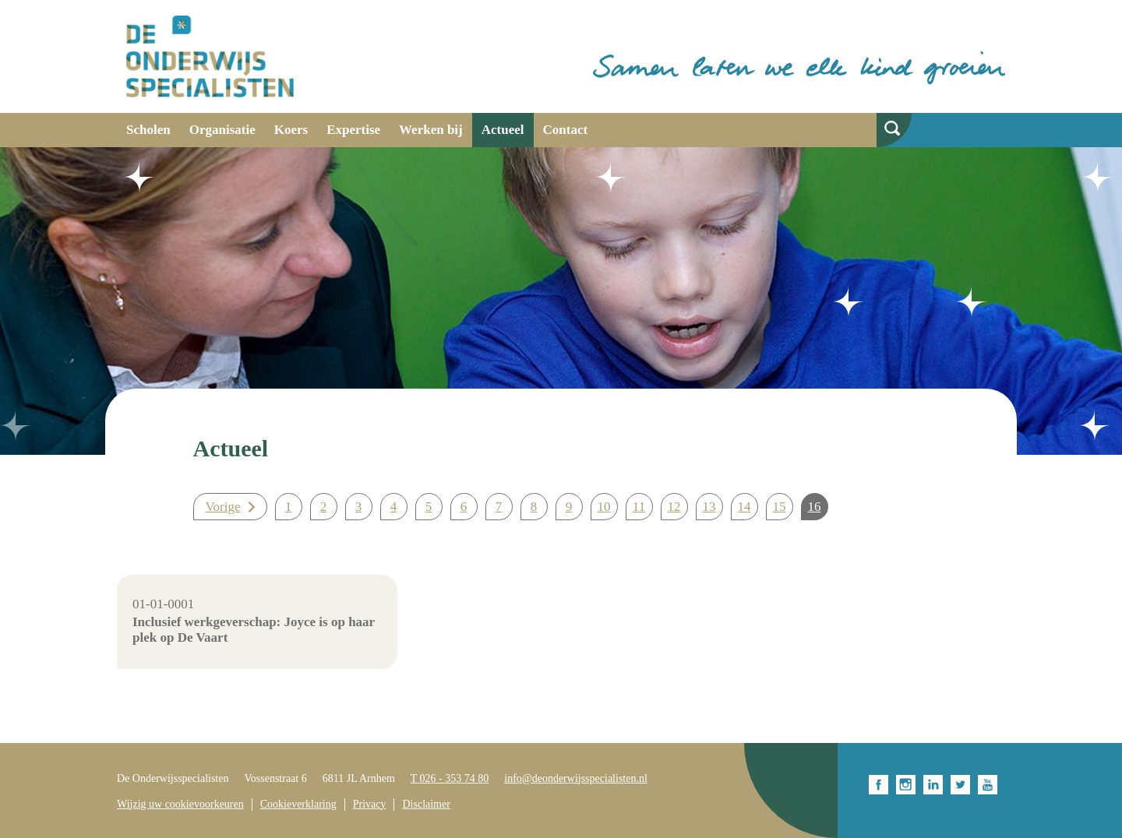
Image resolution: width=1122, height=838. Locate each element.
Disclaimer (426, 804)
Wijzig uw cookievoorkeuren (180, 804)
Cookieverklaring (298, 804)
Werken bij (431, 129)
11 (639, 506)
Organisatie (222, 129)
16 (814, 506)
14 (744, 506)
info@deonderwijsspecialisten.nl (575, 778)
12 (674, 506)
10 (604, 506)
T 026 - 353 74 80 (450, 778)
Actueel (503, 129)
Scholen (148, 129)
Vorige (223, 506)
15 (779, 506)
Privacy (369, 804)
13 (709, 506)
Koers (291, 129)
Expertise (353, 129)
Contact (565, 129)
